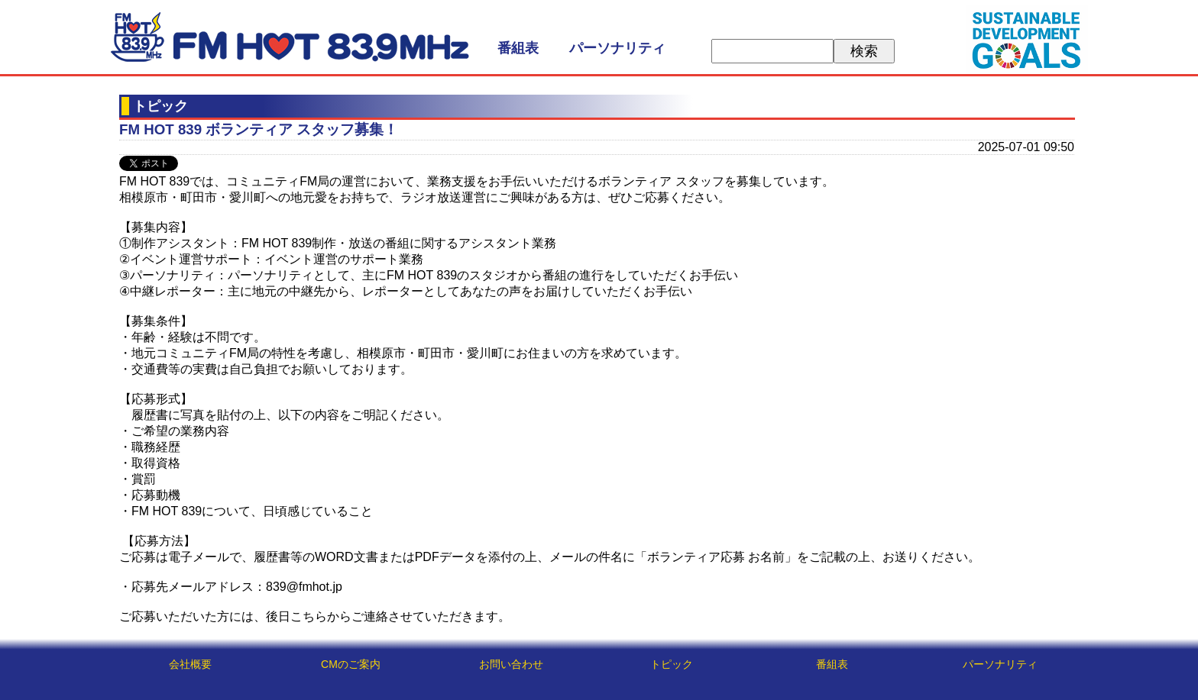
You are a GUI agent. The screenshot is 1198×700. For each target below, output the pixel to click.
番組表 (518, 48)
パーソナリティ (617, 48)
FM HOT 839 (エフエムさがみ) (289, 37)
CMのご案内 (350, 664)
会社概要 (190, 664)
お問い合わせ (511, 664)
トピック (671, 664)
